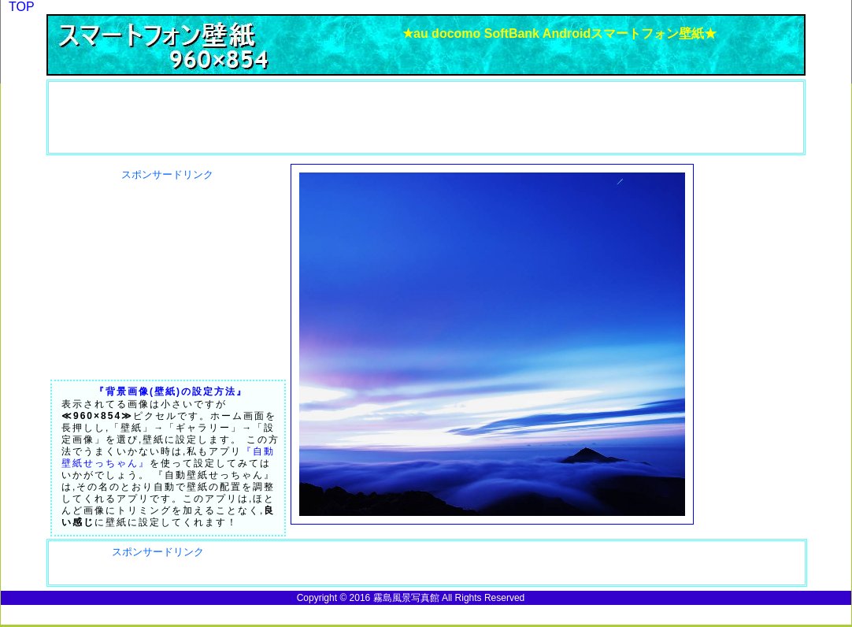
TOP (22, 6)
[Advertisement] (139, 117)
